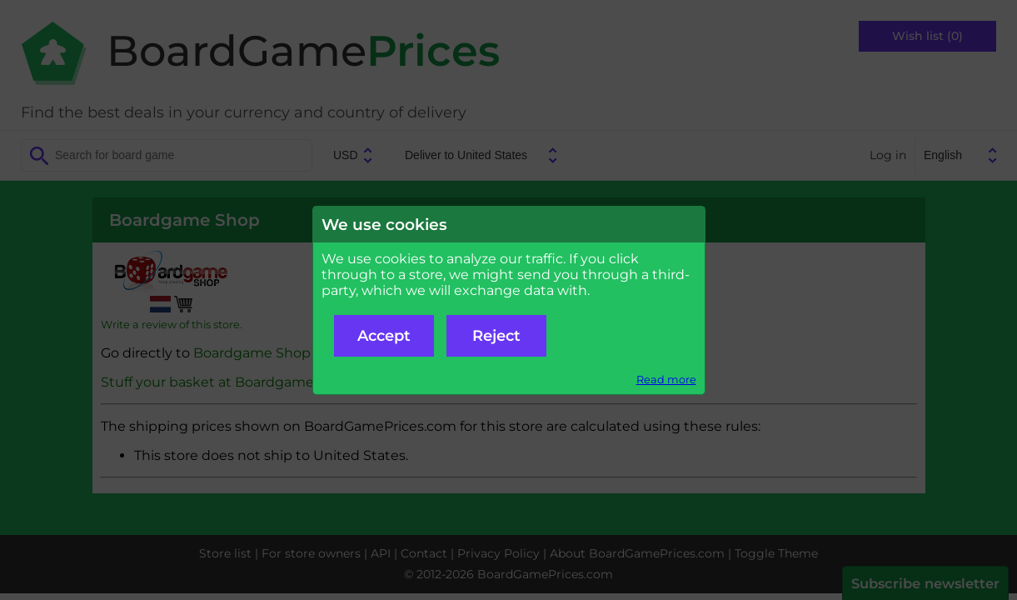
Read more (666, 379)
